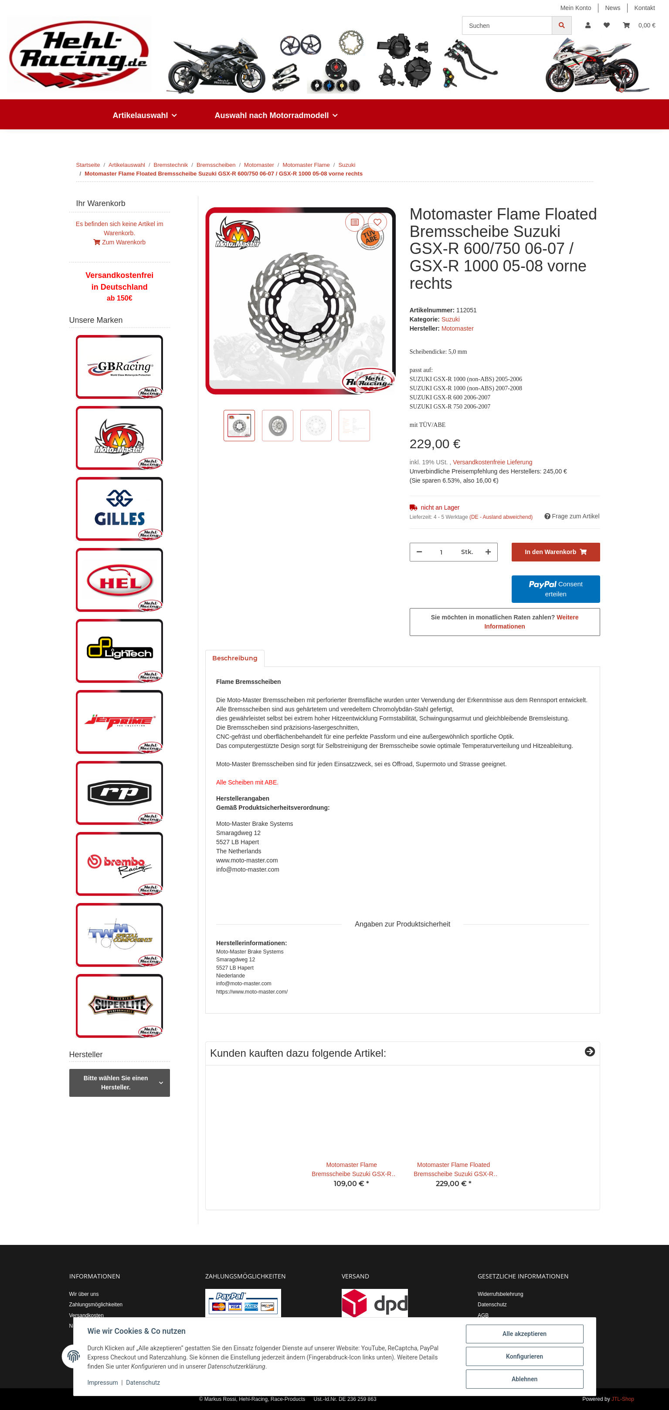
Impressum (103, 1383)
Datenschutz (492, 1305)
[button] (588, 25)
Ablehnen (524, 1379)
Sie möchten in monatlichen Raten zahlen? (505, 622)
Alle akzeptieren (525, 1333)
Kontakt (645, 7)
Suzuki (450, 319)
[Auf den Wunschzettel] (377, 222)
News (613, 7)
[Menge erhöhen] (488, 552)
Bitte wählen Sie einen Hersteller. (116, 1083)
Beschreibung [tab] (235, 658)
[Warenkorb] (639, 25)
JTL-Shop (622, 1399)
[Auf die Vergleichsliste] (354, 222)
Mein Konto (575, 7)
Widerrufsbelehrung (500, 1294)
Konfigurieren (524, 1356)
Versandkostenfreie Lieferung (492, 462)
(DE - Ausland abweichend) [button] (501, 517)
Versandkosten (86, 1315)
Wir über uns (84, 1294)
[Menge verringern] (419, 552)
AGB (483, 1315)
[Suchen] (507, 25)
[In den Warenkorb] (212, 201)
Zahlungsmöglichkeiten (96, 1305)
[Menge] (441, 552)
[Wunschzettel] (606, 25)
